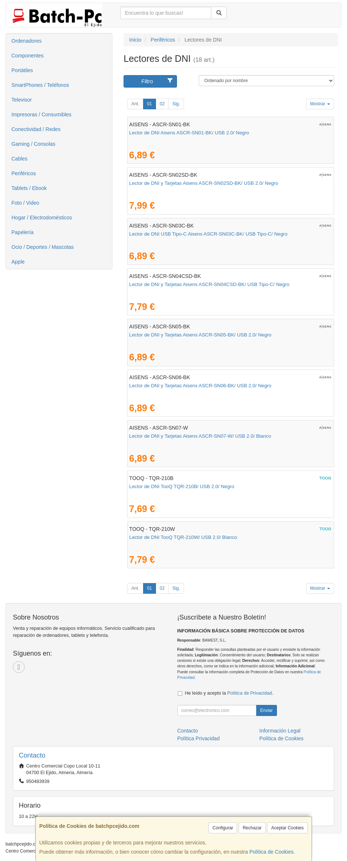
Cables (19, 159)
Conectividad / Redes (35, 129)
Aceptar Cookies (287, 827)
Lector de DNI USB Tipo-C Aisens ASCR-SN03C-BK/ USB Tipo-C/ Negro (208, 234)
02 (162, 103)
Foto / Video (25, 203)
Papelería (22, 232)
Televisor (21, 100)
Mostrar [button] (320, 103)
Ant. (135, 103)
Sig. (176, 103)
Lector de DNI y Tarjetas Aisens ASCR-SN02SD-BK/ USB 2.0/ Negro (203, 183)
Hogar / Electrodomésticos (41, 217)
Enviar (266, 710)
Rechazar (252, 827)
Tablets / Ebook (29, 188)
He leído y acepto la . (229, 693)
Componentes (27, 56)
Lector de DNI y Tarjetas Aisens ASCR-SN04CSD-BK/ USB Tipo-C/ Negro (209, 284)
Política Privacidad (198, 738)
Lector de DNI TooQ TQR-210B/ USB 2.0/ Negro (181, 486)
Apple (18, 262)
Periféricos (23, 173)
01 (149, 103)
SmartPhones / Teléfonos (40, 85)
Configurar (222, 827)
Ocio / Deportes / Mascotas (42, 247)
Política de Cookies (271, 852)
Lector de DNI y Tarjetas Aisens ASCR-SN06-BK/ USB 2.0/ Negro (200, 385)
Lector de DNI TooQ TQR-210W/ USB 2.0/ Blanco (183, 537)
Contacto (187, 731)
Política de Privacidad (249, 693)
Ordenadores (26, 41)
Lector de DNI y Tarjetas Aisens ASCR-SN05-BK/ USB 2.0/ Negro (200, 335)
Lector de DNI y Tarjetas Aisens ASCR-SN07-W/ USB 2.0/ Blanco (200, 436)
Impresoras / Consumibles (41, 114)
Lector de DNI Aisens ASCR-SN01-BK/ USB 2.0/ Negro (189, 132)
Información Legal (279, 731)
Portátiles (22, 70)
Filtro (157, 81)
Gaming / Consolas (33, 144)
